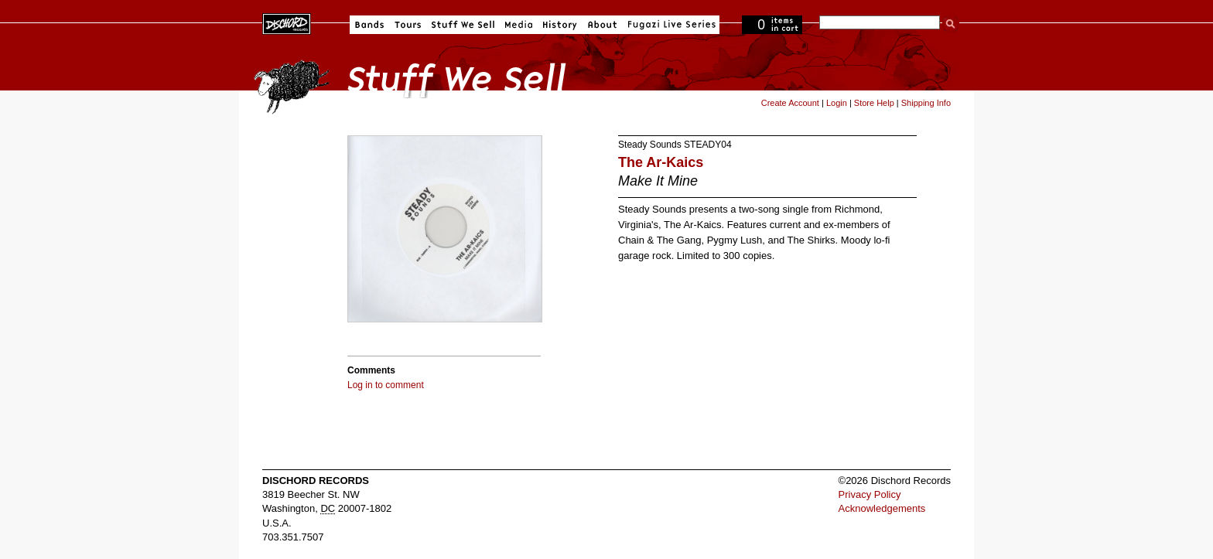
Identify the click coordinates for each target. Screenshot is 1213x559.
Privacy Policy (870, 494)
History (560, 24)
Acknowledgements (882, 508)
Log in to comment (385, 385)
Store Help (874, 102)
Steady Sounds (650, 144)
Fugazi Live (669, 24)
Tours (408, 24)
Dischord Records (286, 22)
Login (836, 102)
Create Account (790, 102)
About (602, 24)
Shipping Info (926, 102)
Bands (369, 24)
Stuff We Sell (463, 24)
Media (518, 24)
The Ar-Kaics (660, 162)
